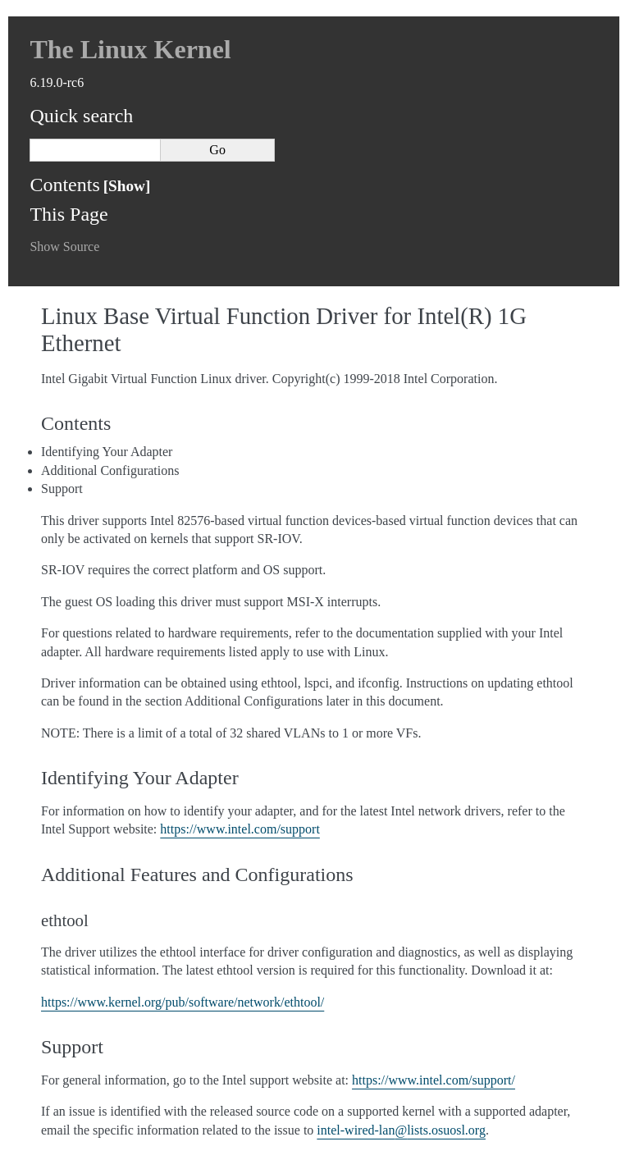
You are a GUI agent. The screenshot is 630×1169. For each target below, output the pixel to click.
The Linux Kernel (130, 49)
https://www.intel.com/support (240, 829)
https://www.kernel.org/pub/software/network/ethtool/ (182, 1002)
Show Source (64, 246)
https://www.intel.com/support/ (433, 1080)
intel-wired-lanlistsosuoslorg (401, 1130)
